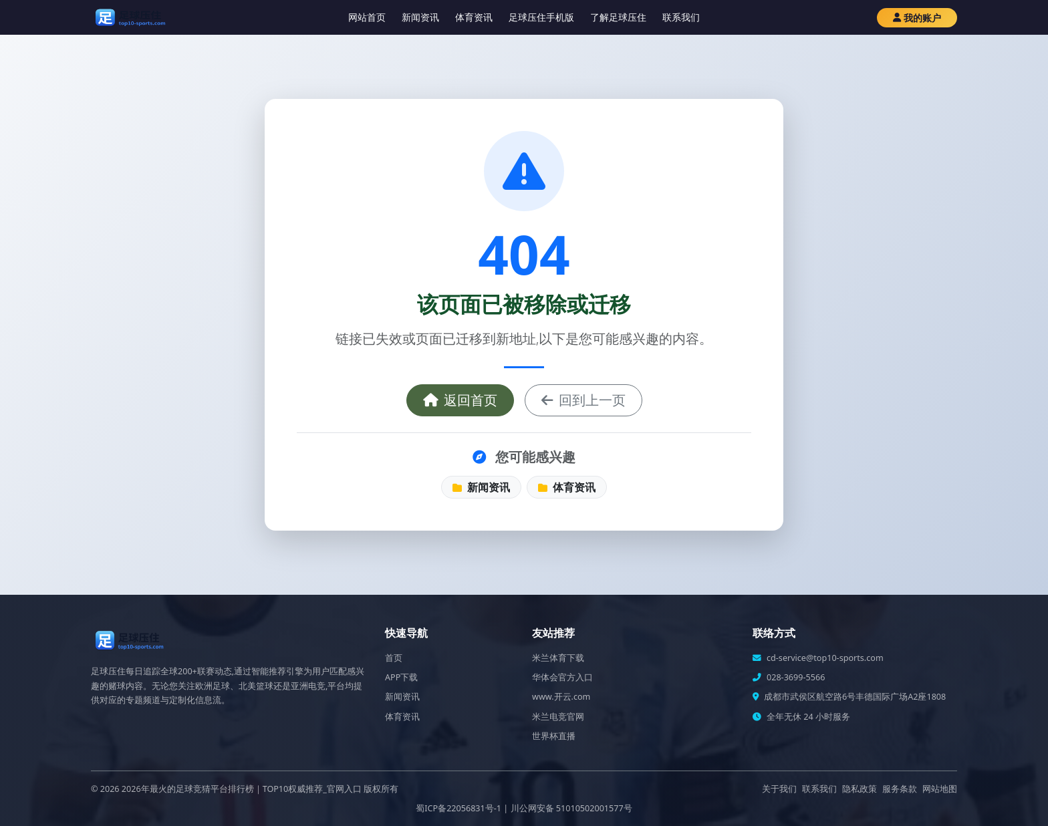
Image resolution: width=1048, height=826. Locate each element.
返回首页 (460, 400)
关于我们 (779, 789)
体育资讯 (474, 17)
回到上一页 (583, 400)
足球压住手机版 (541, 17)
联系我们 (681, 17)
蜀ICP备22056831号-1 (458, 808)
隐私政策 (859, 789)
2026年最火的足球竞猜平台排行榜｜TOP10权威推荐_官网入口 (242, 789)
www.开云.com (561, 696)
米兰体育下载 (558, 658)
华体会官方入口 (562, 677)
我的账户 (917, 17)
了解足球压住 (618, 17)
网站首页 (367, 17)
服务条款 (899, 789)
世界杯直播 (553, 736)
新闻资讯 (420, 17)
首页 (393, 658)
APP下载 (401, 677)
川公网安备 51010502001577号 (571, 808)
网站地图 (939, 789)
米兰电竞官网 (558, 716)
